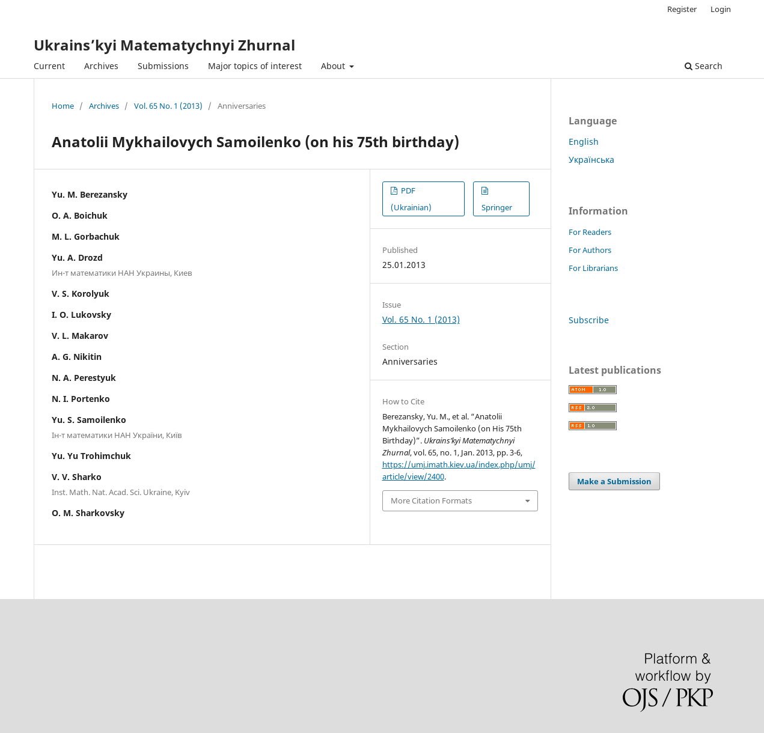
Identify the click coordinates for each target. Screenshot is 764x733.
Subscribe (589, 320)
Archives (101, 65)
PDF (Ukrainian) (411, 199)
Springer (496, 207)
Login (721, 9)
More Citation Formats (431, 500)
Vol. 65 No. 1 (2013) (168, 105)
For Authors (590, 250)
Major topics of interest (255, 65)
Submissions (163, 65)
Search (704, 65)
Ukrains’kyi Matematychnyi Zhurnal (164, 45)
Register (682, 9)
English (584, 141)
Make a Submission (614, 481)
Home (63, 105)
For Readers (590, 232)
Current (49, 65)
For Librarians (593, 268)
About (334, 65)
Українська (591, 159)
